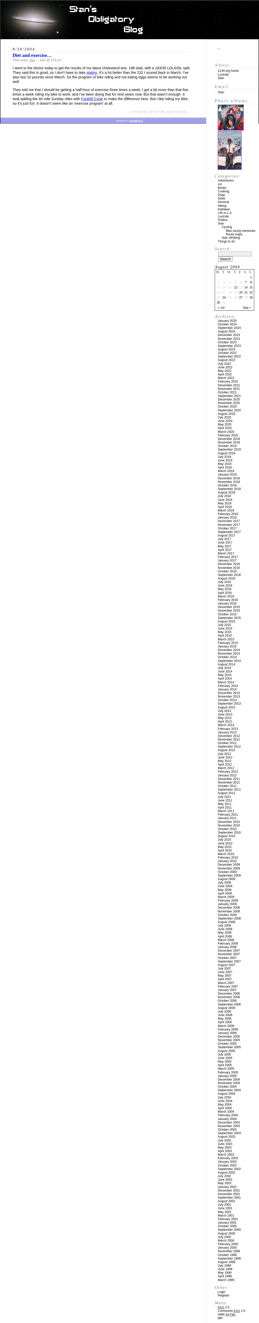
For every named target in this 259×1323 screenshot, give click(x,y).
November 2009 (229, 868)
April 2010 (225, 850)
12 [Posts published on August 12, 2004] (236, 287)
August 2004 (226, 1093)
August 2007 (226, 965)
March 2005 (226, 1068)
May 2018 (224, 503)
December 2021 (229, 385)
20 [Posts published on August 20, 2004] (241, 292)
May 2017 (224, 546)
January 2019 (227, 474)
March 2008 (226, 940)
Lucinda (223, 74)
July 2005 (224, 1054)
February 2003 (228, 1158)
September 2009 (229, 875)
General (223, 202)
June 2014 (225, 671)
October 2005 (227, 1043)
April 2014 (225, 678)
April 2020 (225, 428)
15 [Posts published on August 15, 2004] (251, 287)
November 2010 (229, 825)
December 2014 (229, 650)
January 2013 (227, 732)
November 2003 (229, 1126)
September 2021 (229, 396)
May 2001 (224, 1212)
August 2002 (226, 1172)
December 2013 (229, 693)
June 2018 (225, 500)
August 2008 (226, 922)
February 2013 (228, 729)
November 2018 (229, 482)
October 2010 (227, 829)
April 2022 (225, 374)
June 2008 (225, 929)
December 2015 (229, 607)
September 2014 (229, 661)
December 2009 (229, 864)
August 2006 (226, 1008)
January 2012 (227, 775)
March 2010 (226, 854)
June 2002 (225, 1179)
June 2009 (225, 886)
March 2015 (226, 639)
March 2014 (226, 682)
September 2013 (229, 703)
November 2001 (229, 1194)
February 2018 (228, 514)
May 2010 (224, 847)
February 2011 (228, 814)
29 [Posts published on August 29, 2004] (251, 297)
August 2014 (226, 664)
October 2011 (227, 786)
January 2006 (227, 1033)
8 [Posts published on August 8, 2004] (251, 282)
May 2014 (224, 675)
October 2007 (227, 958)
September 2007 (229, 961)
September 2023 (229, 346)
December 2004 (229, 1079)
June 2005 (225, 1058)
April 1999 (225, 1276)
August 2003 (226, 1136)
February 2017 (228, 557)
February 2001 (228, 1219)
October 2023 (227, 342)
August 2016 (226, 578)
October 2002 (227, 1165)
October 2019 (227, 446)
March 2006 (226, 1026)
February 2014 (228, 686)
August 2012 (226, 750)
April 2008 (225, 936)
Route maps (234, 234)
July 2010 (224, 839)
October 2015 (227, 614)
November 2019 (229, 442)
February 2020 (228, 435)
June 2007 (225, 972)
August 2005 (226, 1051)
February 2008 (228, 943)
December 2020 (229, 399)
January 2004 (227, 1119)
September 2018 (229, 489)
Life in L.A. (225, 213)
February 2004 (228, 1115)
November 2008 (229, 911)
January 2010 (227, 861)
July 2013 (224, 711)
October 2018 (227, 485)
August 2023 (226, 349)
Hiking (222, 206)
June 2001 (225, 1208)
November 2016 (229, 568)
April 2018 (225, 507)
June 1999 (225, 1269)
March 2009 (226, 897)
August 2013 (226, 707)
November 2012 (229, 739)
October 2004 (227, 1086)
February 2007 (228, 986)
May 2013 (224, 718)
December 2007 (229, 950)
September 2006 (229, 1004)
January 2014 (227, 689)
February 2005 (228, 1072)
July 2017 (224, 539)
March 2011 (226, 811)
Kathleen (224, 209)
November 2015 (229, 610)
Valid (227, 1314)
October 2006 (227, 1000)
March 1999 (226, 1280)
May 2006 (224, 1018)
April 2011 (225, 807)
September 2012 (229, 746)
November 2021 (229, 389)
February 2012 (228, 771)
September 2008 (229, 918)
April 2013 (225, 721)
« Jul (221, 307)
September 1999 (229, 1258)
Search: (223, 248)
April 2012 (225, 764)
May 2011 (224, 804)
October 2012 (227, 743)
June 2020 (225, 421)
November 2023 (229, 339)
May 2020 (224, 424)
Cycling (227, 227)
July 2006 (224, 1011)
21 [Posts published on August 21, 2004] (246, 292)
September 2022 (229, 356)
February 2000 (228, 1244)
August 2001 (226, 1201)
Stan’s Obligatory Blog (130, 20)
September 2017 (229, 532)
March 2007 (226, 983)
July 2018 (224, 496)
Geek (221, 198)
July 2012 (224, 754)
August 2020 (226, 414)
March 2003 (226, 1154)
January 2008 (227, 947)
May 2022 (224, 371)
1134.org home (228, 71)
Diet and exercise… (32, 55)
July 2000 (224, 1237)
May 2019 (224, 464)
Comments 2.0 (231, 1311)
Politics (223, 220)
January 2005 (227, 1076)
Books (222, 188)
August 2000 (226, 1233)
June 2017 (225, 542)
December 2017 (229, 521)
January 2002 (227, 1187)
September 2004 (229, 1090)
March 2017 (226, 553)
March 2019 (226, 471)
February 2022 (228, 381)
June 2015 (225, 628)
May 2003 (224, 1147)
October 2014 (227, 657)
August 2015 (226, 621)
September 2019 (229, 449)
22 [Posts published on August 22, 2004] (251, 292)
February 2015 (228, 643)
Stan (32, 60)
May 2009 (224, 890)
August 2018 (226, 492)
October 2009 (227, 872)
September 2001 (229, 1197)
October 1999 (227, 1255)
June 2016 (225, 585)
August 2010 (226, 836)
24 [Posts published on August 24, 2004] (224, 297)
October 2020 (227, 406)
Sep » (247, 307)
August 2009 (226, 879)
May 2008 (224, 932)
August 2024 (226, 331)
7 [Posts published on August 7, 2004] (246, 282)
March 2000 (226, 1240)
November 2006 (229, 997)
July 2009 (224, 882)
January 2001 (227, 1222)
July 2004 (224, 1097)
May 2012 (224, 761)
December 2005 (229, 1036)
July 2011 (224, 797)
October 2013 (227, 700)
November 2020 (229, 403)
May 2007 (224, 975)
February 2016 (228, 600)
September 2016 (229, 575)
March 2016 (226, 596)
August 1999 (226, 1262)
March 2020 (226, 432)
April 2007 (225, 979)
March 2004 (226, 1111)
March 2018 (226, 510)
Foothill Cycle (92, 99)
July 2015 (224, 625)
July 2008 (224, 925)
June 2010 (225, 843)
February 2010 (228, 857)
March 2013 (226, 725)
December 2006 (229, 993)
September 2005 (229, 1047)
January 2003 (227, 1161)
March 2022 (226, 378)
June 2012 (225, 757)
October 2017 (227, 528)
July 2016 (224, 582)
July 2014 (224, 668)
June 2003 (225, 1144)
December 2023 (229, 335)
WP (220, 1318)
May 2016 (224, 589)
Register (223, 1295)
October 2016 (227, 571)
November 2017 (229, 525)
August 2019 (226, 453)
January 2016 (227, 603)
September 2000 (229, 1229)
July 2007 (224, 968)
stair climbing (231, 237)
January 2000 (227, 1247)
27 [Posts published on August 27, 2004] (241, 297)
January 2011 (227, 818)
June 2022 (225, 367)
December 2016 (229, 564)
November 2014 (229, 653)
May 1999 (224, 1272)
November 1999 (229, 1251)
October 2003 (227, 1129)
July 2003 (224, 1140)
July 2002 (224, 1176)
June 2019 (225, 460)
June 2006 (225, 1015)
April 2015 (225, 635)
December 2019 (229, 439)
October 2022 (227, 353)
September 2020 (229, 410)
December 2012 (229, 736)
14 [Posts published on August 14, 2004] (246, 287)
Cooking (223, 191)
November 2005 (229, 1040)
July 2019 (224, 457)
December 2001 (229, 1190)
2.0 (223, 1307)
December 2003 (229, 1122)
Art (220, 184)
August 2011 (226, 793)
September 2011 (229, 789)
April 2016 (225, 593)
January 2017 (227, 560)
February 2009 (228, 900)
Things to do (226, 241)
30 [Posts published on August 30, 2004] (218, 302)
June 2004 (225, 1101)
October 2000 (227, 1226)
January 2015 (227, 646)
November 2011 (229, 782)
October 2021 (227, 392)
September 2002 (229, 1169)
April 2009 (225, 893)
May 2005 (224, 1061)
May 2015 (224, 632)
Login (221, 1292)
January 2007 (227, 990)
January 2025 (227, 321)
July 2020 (224, 417)
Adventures (225, 180)
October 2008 (227, 915)
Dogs (221, 195)
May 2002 (224, 1183)
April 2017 (225, 550)
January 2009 (227, 904)
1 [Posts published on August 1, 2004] (251, 277)
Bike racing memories (240, 231)
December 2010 (229, 822)
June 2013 (225, 714)
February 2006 (228, 1029)
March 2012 (226, 768)
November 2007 (229, 954)
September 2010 (229, 832)
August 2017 (226, 535)
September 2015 (229, 618)
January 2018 (227, 517)
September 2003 (229, 1133)
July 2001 (224, 1204)
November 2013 (229, 696)
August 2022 (226, 360)
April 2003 (225, 1151)
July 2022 (224, 364)
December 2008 (229, 907)
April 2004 (225, 1108)
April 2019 (225, 467)
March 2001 (226, 1215)
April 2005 (225, 1065)
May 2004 (224, 1104)
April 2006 (225, 1022)
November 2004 (229, 1083)
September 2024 (229, 328)
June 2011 (225, 800)
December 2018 (229, 478)
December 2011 (229, 779)
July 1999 (224, 1265)
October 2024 (227, 324)
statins (92, 73)
